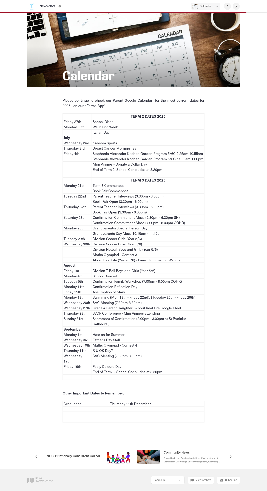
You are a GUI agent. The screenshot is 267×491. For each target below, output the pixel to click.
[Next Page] (236, 6)
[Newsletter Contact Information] (59, 6)
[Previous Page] (227, 6)
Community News (177, 452)
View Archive (201, 480)
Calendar (206, 6)
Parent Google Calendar (133, 100)
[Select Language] (167, 480)
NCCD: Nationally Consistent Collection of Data (75, 456)
